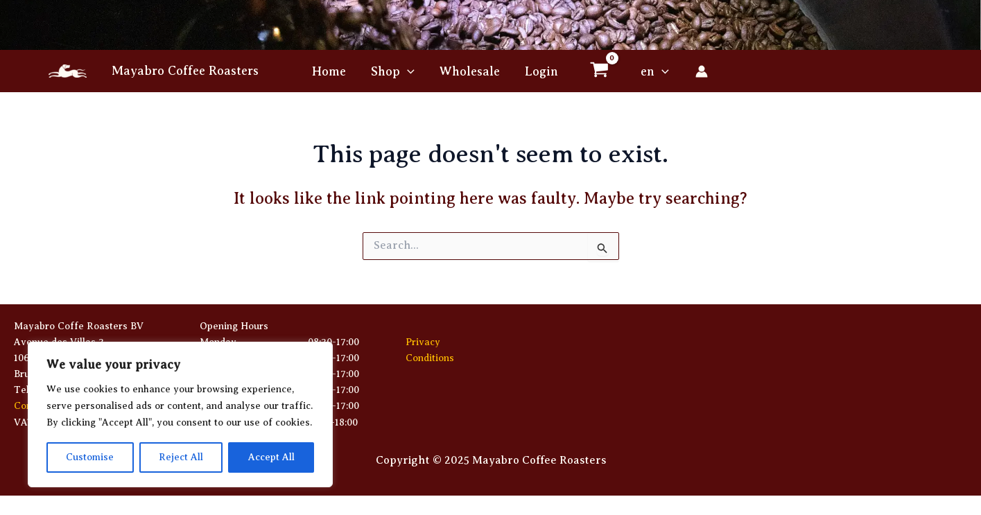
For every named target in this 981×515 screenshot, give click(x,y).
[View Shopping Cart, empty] (599, 71)
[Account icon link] (701, 71)
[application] (407, 71)
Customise (90, 457)
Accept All (271, 457)
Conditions (430, 358)
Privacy (423, 342)
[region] (180, 414)
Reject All (181, 457)
